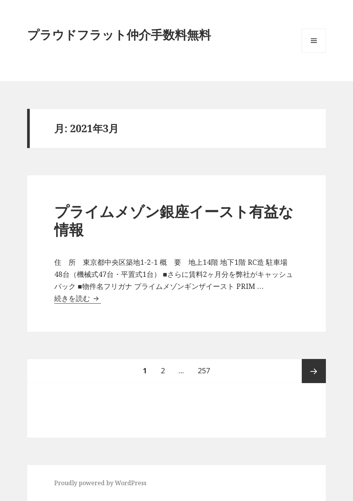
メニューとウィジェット (314, 52)
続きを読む (77, 298)
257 (203, 371)
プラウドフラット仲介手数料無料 (119, 34)
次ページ (314, 371)
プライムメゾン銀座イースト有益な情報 (173, 220)
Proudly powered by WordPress (100, 483)
